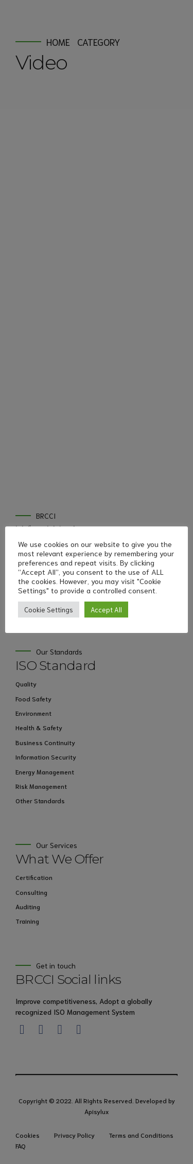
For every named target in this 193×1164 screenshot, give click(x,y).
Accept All (106, 609)
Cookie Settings (48, 609)
